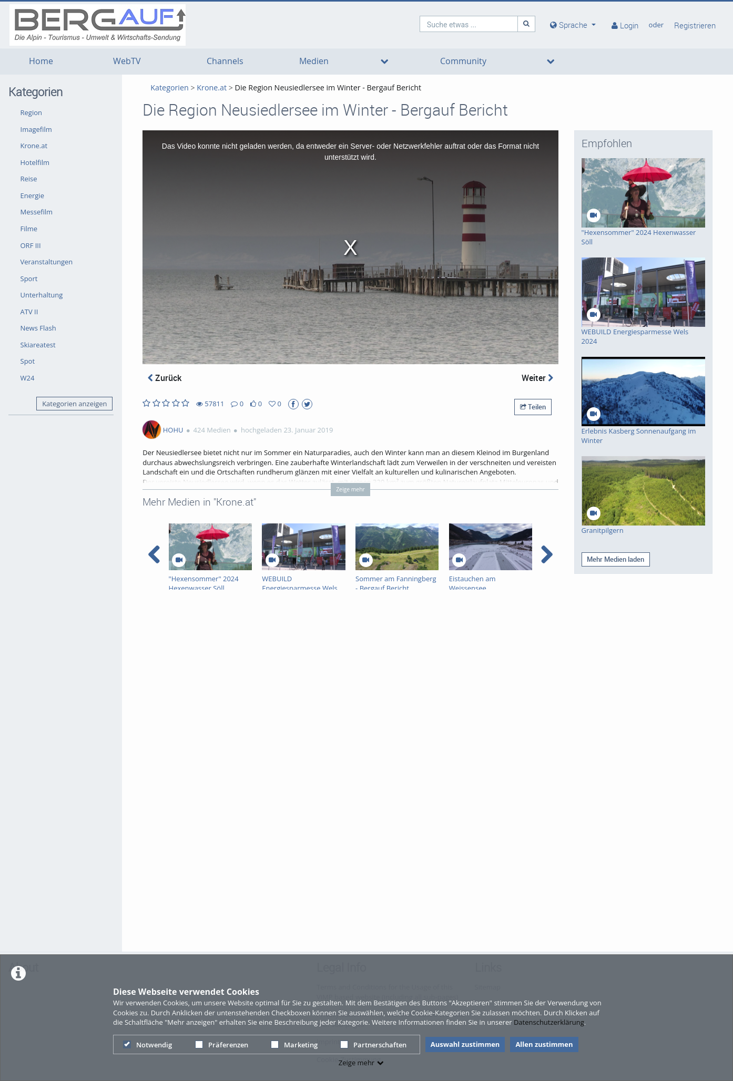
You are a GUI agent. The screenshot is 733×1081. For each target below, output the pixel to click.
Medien (314, 61)
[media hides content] (573, 24)
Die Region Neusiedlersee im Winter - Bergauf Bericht (328, 87)
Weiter (537, 378)
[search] (469, 24)
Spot (28, 361)
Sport (29, 278)
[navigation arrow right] (546, 554)
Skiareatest (38, 344)
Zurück (164, 378)
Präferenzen (221, 1044)
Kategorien (169, 87)
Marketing (294, 1044)
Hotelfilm (35, 162)
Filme (29, 228)
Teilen (533, 406)
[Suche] (526, 24)
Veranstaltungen (47, 261)
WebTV (127, 61)
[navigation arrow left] (154, 554)
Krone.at (34, 145)
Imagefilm (36, 129)
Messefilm (37, 212)
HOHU (173, 430)
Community (463, 61)
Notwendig (147, 1044)
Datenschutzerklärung (549, 1022)
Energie (32, 195)
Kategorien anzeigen (74, 403)
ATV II (29, 311)
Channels (225, 61)
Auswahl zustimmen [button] (465, 1044)
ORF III (31, 245)
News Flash (38, 328)
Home (41, 61)
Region (31, 112)
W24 (28, 378)
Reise (29, 178)
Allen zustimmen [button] (544, 1044)
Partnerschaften (373, 1044)
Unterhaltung (42, 295)
